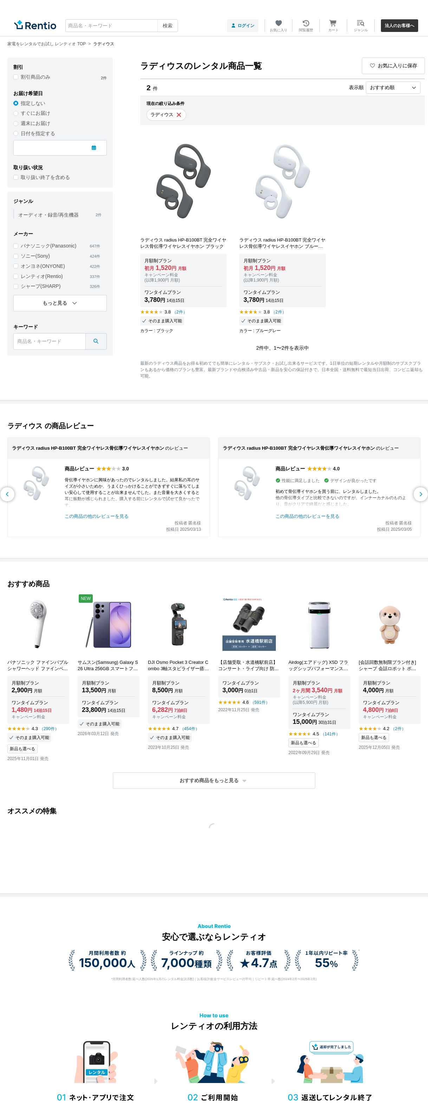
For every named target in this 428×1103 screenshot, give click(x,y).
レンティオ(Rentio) (42, 276)
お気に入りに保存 (393, 65)
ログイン (242, 25)
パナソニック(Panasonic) (49, 246)
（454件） (190, 728)
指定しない (33, 103)
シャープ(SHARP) (41, 286)
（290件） (49, 728)
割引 (18, 67)
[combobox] (121, 25)
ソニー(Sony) (35, 256)
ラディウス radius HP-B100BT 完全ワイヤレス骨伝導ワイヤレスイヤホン (88, 448)
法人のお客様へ (399, 25)
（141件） (330, 734)
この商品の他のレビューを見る (97, 516)
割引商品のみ (35, 77)
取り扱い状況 (28, 167)
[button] (214, 780)
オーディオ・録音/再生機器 (48, 215)
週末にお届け (35, 123)
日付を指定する (38, 133)
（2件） (179, 312)
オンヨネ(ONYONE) (43, 266)
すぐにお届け (35, 113)
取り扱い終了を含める (45, 177)
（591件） (260, 702)
